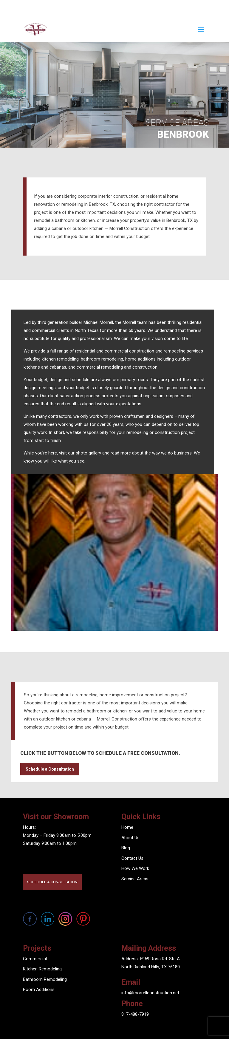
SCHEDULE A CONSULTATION (52, 882)
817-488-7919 (135, 1014)
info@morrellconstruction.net (150, 992)
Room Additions (39, 989)
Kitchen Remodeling (42, 969)
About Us (130, 837)
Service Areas (134, 879)
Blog (125, 848)
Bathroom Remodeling (45, 979)
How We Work (135, 868)
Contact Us (132, 858)
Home (127, 827)
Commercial (35, 958)
